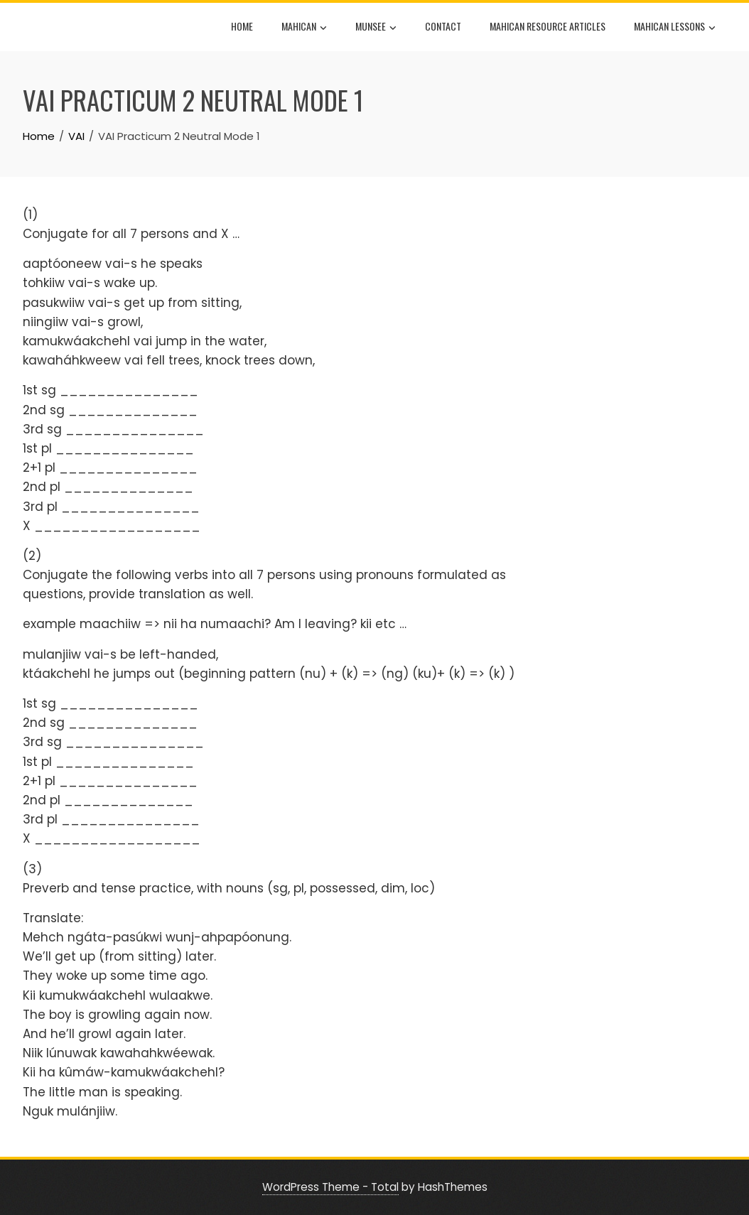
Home (242, 25)
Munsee (376, 27)
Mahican (304, 27)
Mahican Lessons (675, 27)
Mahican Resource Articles (547, 25)
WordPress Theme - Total (330, 1186)
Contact (443, 25)
